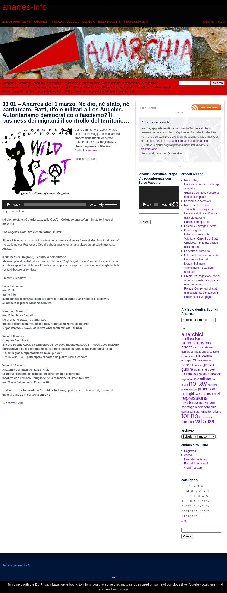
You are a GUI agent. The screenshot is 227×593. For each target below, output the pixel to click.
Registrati (208, 21)
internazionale (162, 87)
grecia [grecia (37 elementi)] (208, 364)
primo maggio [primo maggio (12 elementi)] (189, 389)
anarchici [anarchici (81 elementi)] (192, 334)
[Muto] (101, 204)
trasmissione (149, 149)
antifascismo (72, 83)
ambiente (25, 83)
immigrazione (124, 87)
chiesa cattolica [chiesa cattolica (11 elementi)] (210, 351)
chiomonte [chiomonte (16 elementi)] (188, 356)
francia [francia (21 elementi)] (186, 365)
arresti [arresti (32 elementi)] (186, 347)
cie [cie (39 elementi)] (199, 355)
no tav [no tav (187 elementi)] (198, 383)
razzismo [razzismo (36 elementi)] (203, 393)
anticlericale (54, 83)
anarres (11, 403)
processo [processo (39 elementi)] (206, 388)
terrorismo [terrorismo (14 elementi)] (214, 411)
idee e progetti (83, 87)
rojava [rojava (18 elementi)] (203, 402)
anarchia (39, 83)
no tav (30, 91)
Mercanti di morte (195, 263)
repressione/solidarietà (103, 91)
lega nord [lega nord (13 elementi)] (187, 379)
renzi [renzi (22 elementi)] (216, 394)
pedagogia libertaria (49, 91)
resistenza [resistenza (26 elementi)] (189, 402)
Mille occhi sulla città (196, 234)
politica (68, 91)
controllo (26, 87)
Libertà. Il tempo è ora (197, 222)
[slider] (55, 204)
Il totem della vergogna (198, 297)
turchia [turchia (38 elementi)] (187, 421)
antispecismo (131, 83)
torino (133, 91)
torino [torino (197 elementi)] (189, 416)
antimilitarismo (92, 83)
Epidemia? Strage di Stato (200, 226)
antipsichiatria (111, 83)
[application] (61, 204)
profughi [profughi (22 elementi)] (187, 394)
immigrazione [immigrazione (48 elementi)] (195, 373)
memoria (18, 91)
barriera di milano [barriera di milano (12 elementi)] (191, 351)
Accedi (220, 21)
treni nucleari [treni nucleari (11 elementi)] (206, 417)
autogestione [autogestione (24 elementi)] (203, 347)
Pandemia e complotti (197, 201)
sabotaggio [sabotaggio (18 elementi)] (189, 407)
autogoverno (10, 87)
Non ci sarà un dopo (196, 205)
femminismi (56, 87)
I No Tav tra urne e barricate (201, 255)
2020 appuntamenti (16, 21)
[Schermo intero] (175, 204)
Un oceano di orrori (196, 259)
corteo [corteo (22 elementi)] (207, 356)
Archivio (88, 21)
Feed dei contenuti (195, 459)
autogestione (150, 83)
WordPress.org (193, 467)
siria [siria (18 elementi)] (214, 407)
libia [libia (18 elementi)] (196, 379)
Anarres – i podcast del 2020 (56, 21)
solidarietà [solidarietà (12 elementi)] (187, 411)
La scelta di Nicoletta (197, 251)
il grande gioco (104, 87)
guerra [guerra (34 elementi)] (187, 369)
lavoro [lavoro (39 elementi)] (215, 374)
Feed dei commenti (196, 463)
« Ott (184, 521)
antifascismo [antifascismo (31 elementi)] (192, 338)
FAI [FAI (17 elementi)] (195, 360)
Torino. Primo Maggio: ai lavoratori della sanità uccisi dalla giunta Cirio (201, 213)
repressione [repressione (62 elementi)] (194, 398)
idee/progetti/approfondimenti (123, 21)
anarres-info (24, 7)
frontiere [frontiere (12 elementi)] (197, 365)
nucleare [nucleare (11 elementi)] (212, 384)
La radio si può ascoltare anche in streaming (180, 140)
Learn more (119, 589)
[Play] (8, 204)
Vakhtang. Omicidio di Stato (201, 238)
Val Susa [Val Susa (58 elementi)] (204, 421)
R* (29, 565)
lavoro (6, 91)
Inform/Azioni (143, 87)
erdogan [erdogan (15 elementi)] (186, 360)
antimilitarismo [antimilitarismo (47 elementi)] (196, 342)
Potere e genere (194, 230)
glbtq (69, 87)
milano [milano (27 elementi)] (205, 379)
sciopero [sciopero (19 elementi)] (204, 407)
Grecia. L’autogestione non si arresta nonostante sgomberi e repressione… (202, 280)
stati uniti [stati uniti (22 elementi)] (201, 411)
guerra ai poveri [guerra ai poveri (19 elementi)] (205, 369)
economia (40, 87)
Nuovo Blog (191, 180)
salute (123, 91)
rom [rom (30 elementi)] (211, 402)
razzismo (80, 91)
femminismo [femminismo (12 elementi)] (205, 360)
